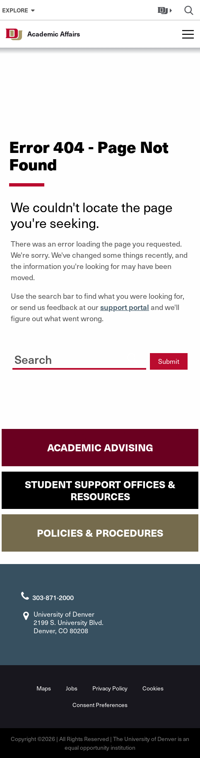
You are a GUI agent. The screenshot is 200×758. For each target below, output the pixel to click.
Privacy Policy (110, 688)
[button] (165, 10)
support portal (124, 307)
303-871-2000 (53, 597)
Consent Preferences (100, 705)
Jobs (71, 688)
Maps (43, 688)
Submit (168, 361)
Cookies (153, 688)
